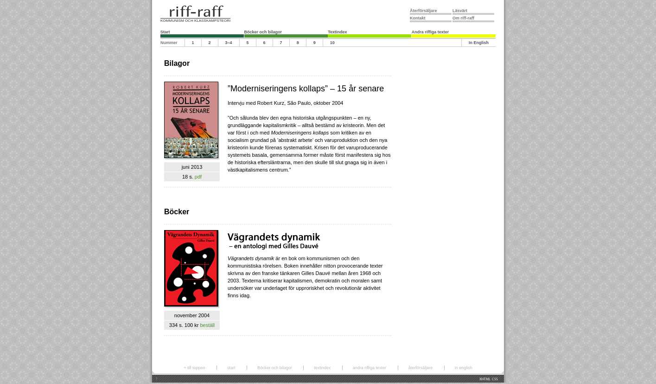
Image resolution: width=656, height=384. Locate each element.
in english (463, 367)
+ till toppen (194, 367)
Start (165, 32)
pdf (198, 176)
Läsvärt (459, 10)
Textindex (337, 32)
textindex (322, 367)
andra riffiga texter (369, 367)
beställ (207, 325)
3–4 (228, 42)
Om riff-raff (463, 18)
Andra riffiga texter (430, 32)
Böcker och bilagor (263, 32)
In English (479, 42)
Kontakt (418, 18)
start (231, 367)
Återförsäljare (423, 10)
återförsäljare (420, 367)
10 (332, 42)
